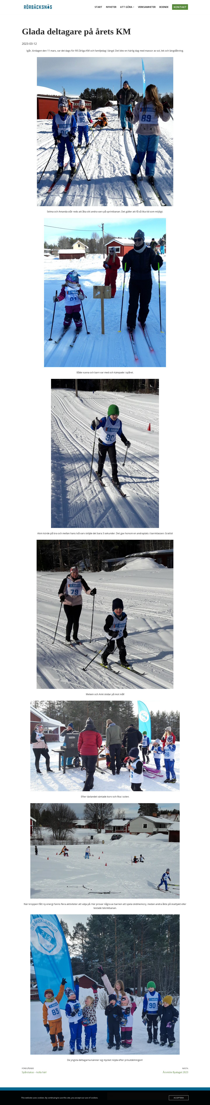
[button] (133, 7)
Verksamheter (147, 7)
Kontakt (180, 7)
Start (98, 7)
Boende (163, 7)
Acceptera (179, 1097)
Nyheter (111, 7)
